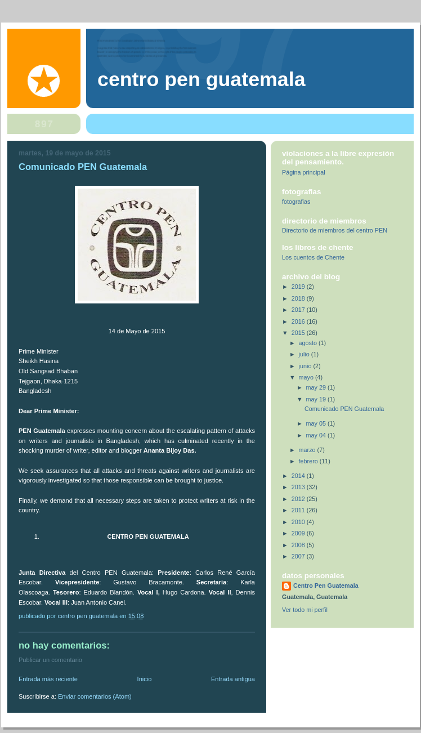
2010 (299, 522)
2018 (299, 298)
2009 (299, 533)
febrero (309, 461)
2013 (299, 487)
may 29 (317, 387)
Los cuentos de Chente (313, 257)
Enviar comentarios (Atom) (95, 696)
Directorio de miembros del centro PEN (334, 230)
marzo (308, 449)
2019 (299, 286)
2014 (299, 475)
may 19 (317, 399)
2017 (299, 309)
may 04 (317, 435)
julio (305, 354)
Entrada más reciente (48, 679)
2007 (299, 556)
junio (306, 366)
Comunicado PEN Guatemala (344, 408)
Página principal (303, 172)
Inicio (144, 679)
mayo (307, 377)
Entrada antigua (233, 679)
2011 (299, 510)
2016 (299, 321)
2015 (299, 332)
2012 (299, 498)
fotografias (296, 201)
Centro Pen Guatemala (201, 79)
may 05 (317, 423)
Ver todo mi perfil (305, 609)
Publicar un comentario (50, 659)
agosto (309, 342)
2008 (299, 545)
